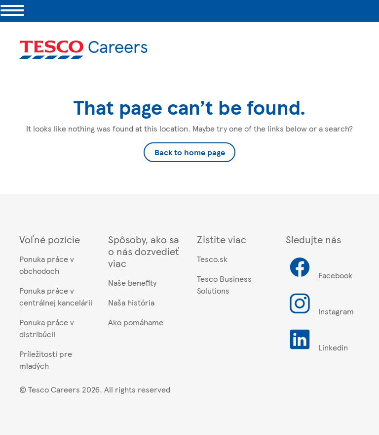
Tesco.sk (212, 258)
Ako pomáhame (135, 322)
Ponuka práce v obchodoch (46, 264)
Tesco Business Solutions (224, 284)
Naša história (131, 302)
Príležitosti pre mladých (45, 359)
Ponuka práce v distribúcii (46, 328)
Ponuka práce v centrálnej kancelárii (55, 296)
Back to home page (189, 152)
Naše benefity (132, 282)
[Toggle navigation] (12, 11)
